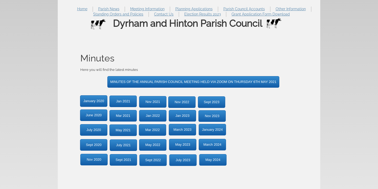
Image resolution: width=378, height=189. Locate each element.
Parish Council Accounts (244, 9)
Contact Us (164, 14)
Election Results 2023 (202, 14)
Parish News (108, 9)
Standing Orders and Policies (118, 14)
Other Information (291, 9)
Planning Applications (194, 9)
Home (82, 9)
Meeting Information (147, 9)
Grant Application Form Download (261, 14)
